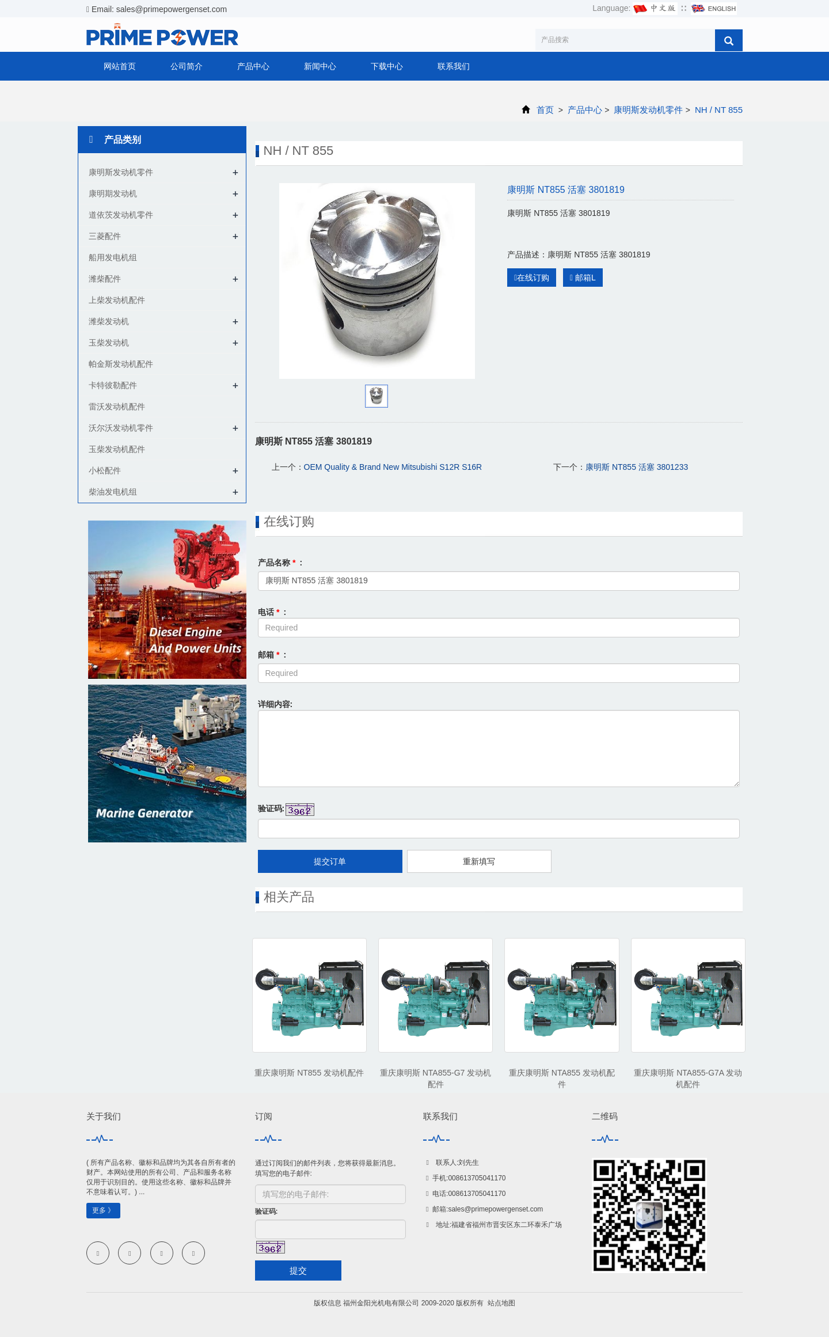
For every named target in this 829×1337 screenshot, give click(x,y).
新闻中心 (320, 66)
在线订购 (531, 277)
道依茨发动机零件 (121, 214)
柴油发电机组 (113, 491)
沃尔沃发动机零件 (121, 427)
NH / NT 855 (718, 110)
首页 (545, 110)
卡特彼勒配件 (113, 385)
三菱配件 (105, 236)
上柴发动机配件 (117, 300)
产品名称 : (280, 562)
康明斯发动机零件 (648, 110)
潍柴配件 (105, 278)
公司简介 (186, 66)
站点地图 (501, 1303)
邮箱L (583, 277)
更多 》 (103, 1210)
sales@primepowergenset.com (495, 1209)
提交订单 (330, 861)
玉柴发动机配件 (117, 449)
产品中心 (253, 66)
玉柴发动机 (109, 342)
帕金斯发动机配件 (121, 364)
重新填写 (479, 861)
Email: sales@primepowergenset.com (156, 9)
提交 (298, 1270)
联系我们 (454, 66)
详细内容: (275, 704)
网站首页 (120, 66)
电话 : (272, 612)
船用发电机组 (113, 257)
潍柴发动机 (109, 321)
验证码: (271, 808)
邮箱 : (272, 654)
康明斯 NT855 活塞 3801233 (636, 467)
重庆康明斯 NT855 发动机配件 (309, 1072)
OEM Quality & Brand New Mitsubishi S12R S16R (393, 467)
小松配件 (105, 470)
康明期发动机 (113, 193)
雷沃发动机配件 (117, 406)
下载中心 (387, 66)
